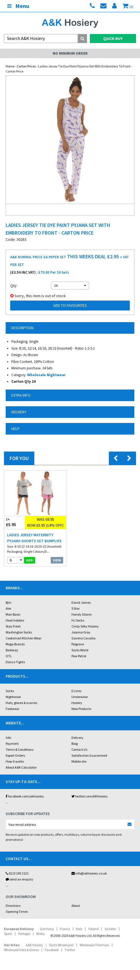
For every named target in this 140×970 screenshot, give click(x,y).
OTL (9, 656)
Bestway (12, 650)
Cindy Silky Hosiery (85, 626)
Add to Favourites (70, 305)
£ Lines (76, 691)
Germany (47, 929)
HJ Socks (77, 620)
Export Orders (15, 755)
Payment (12, 743)
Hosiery (76, 703)
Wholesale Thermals (94, 945)
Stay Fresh (13, 626)
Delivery (77, 737)
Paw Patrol (78, 656)
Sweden (110, 929)
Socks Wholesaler (61, 945)
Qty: (13, 285)
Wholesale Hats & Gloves (21, 950)
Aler (8, 608)
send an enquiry (19, 879)
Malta (40, 933)
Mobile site (78, 761)
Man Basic (13, 614)
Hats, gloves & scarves (21, 703)
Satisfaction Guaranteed (89, 755)
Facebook (52, 950)
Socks (10, 691)
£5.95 (14, 522)
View (57, 560)
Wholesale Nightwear (46, 375)
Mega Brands (15, 644)
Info (8, 737)
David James (81, 602)
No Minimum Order (70, 53)
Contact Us (79, 749)
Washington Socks (19, 632)
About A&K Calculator (21, 767)
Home (10, 66)
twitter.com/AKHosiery (89, 796)
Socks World (79, 650)
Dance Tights (15, 662)
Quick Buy (113, 38)
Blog (74, 743)
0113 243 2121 (17, 873)
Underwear (79, 697)
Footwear (12, 709)
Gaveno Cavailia (83, 638)
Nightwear (13, 697)
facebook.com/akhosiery (25, 796)
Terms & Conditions (19, 749)
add (29, 560)
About (75, 905)
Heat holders (15, 620)
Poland (93, 929)
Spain (8, 933)
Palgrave (77, 644)
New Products (81, 709)
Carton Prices (26, 66)
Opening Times (17, 911)
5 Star (75, 608)
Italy (79, 929)
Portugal (24, 933)
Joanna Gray (80, 632)
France (65, 929)
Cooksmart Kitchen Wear (23, 638)
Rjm (8, 602)
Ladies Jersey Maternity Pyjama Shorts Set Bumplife (34, 537)
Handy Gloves (81, 614)
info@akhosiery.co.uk (89, 873)
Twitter (70, 950)
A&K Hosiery (34, 945)
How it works (15, 761)
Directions (13, 905)
